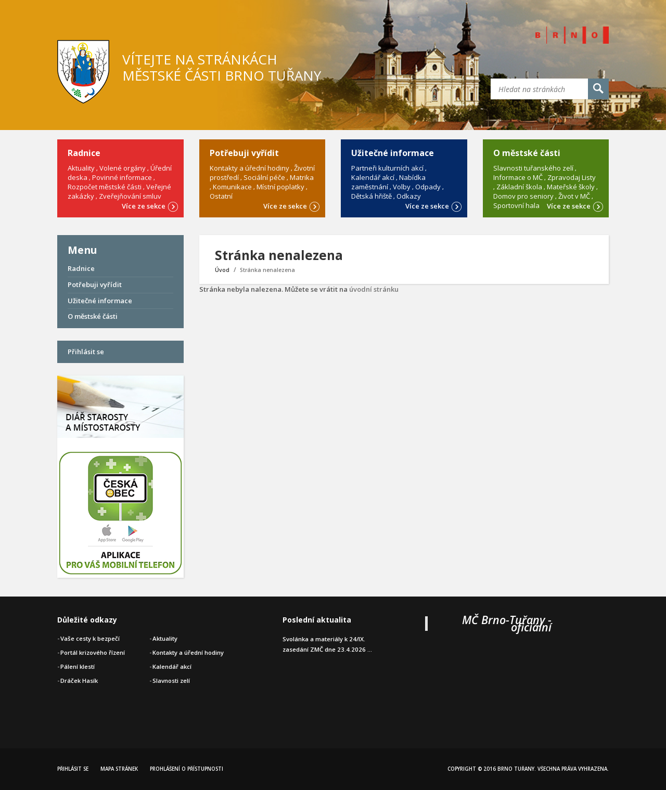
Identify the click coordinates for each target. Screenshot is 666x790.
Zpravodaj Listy (571, 177)
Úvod (222, 270)
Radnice (81, 268)
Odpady (428, 186)
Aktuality (81, 168)
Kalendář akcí (372, 177)
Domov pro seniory (523, 196)
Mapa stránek (119, 769)
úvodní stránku (374, 289)
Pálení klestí (77, 666)
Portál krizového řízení (92, 652)
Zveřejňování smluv (130, 196)
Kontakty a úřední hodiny (249, 168)
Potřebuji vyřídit (95, 284)
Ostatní (221, 196)
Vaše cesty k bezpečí (90, 638)
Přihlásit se (86, 351)
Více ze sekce (150, 205)
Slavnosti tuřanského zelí (533, 168)
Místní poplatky (280, 186)
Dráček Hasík (79, 680)
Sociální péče (264, 177)
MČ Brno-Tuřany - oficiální (507, 623)
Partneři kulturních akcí (387, 168)
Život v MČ (574, 196)
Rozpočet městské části (105, 186)
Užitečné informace (100, 300)
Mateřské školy (571, 186)
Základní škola (519, 186)
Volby (402, 186)
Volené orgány (122, 168)
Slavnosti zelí (171, 680)
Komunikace (232, 186)
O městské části (93, 316)
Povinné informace (122, 177)
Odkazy (408, 196)
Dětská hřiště (371, 196)
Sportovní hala (516, 205)
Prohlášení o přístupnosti (186, 769)
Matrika (302, 177)
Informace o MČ (518, 177)
